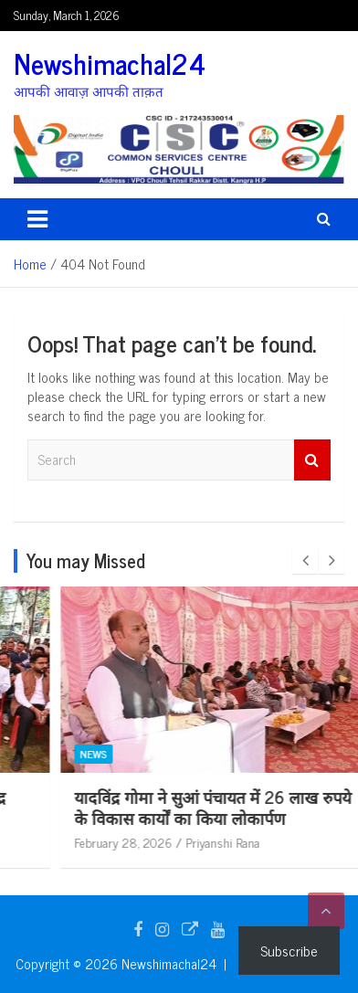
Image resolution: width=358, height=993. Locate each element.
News (56, 754)
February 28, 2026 (86, 841)
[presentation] (305, 561)
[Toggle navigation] (37, 219)
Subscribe (289, 950)
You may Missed (85, 560)
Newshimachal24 (109, 63)
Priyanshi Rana (186, 841)
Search (312, 460)
